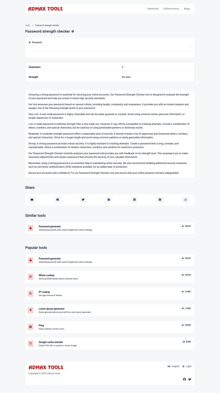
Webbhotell (152, 8)
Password (35, 42)
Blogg (187, 8)
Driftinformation (171, 8)
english (173, 366)
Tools (27, 25)
